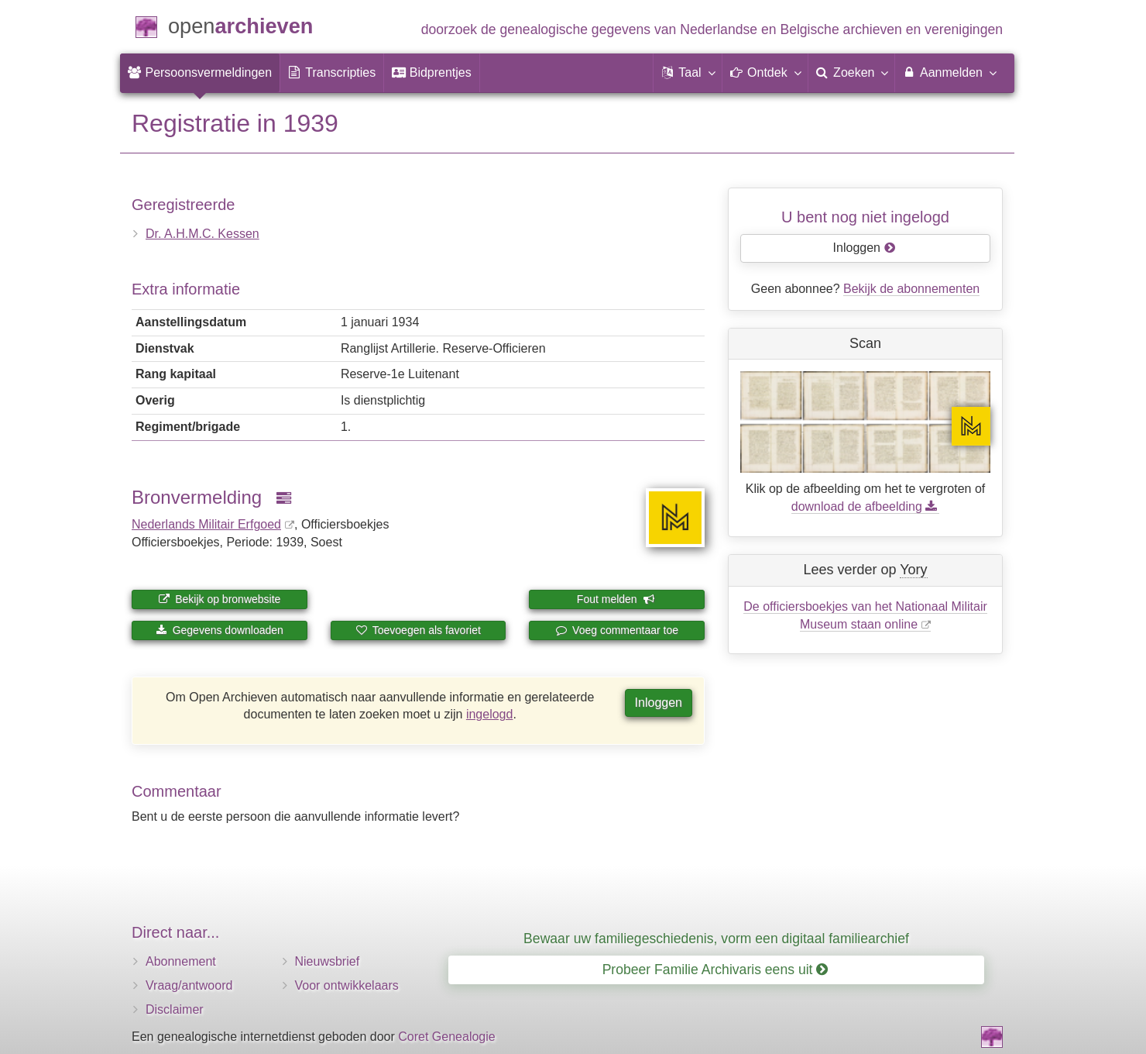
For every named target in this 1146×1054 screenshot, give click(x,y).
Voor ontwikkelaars (347, 985)
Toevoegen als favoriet (418, 630)
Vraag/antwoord (189, 985)
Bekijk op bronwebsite (219, 599)
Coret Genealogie (446, 1036)
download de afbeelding (865, 506)
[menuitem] (200, 72)
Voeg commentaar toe (616, 630)
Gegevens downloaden (219, 630)
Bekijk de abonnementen (911, 288)
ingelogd (489, 714)
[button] (688, 72)
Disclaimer (175, 1009)
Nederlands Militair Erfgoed (206, 524)
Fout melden (616, 599)
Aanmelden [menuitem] (949, 72)
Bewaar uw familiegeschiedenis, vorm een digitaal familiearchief (716, 938)
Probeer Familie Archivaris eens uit (715, 969)
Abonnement (181, 961)
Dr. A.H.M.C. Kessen (202, 233)
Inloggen (658, 702)
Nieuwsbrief (327, 961)
